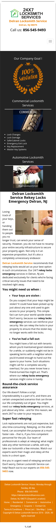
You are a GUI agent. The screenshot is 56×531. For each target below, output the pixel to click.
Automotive (45, 502)
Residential (18, 502)
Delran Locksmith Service (17, 263)
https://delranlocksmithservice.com (28, 495)
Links (49, 509)
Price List (29, 509)
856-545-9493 (34, 29)
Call (28, 526)
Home (7, 502)
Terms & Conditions (13, 509)
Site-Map (40, 509)
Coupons (28, 506)
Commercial (31, 502)
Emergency (15, 506)
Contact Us (40, 506)
